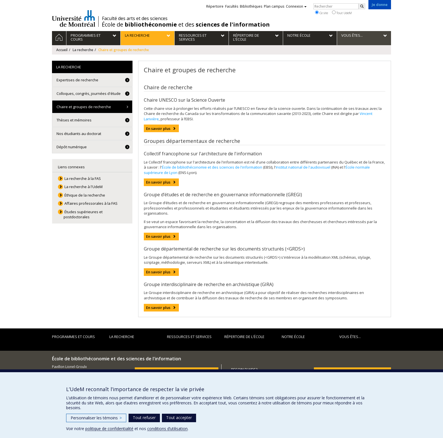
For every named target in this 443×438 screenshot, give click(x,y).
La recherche (83, 49)
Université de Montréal (73, 18)
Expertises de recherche (77, 79)
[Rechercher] (362, 6)
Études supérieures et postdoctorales (83, 214)
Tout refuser (144, 417)
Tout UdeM (342, 12)
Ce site (321, 12)
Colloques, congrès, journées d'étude (89, 93)
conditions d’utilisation (167, 428)
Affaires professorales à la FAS (91, 203)
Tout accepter (179, 417)
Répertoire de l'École (244, 336)
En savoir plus (158, 128)
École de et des (186, 24)
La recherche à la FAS (82, 178)
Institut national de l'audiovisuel (303, 167)
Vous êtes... (350, 336)
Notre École (293, 336)
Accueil (62, 49)
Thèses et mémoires (74, 120)
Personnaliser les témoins (96, 417)
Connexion (296, 6)
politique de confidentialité (109, 428)
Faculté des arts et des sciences (135, 18)
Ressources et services (189, 336)
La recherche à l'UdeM (83, 186)
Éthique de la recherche (84, 195)
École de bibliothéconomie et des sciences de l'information (212, 167)
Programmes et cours (73, 336)
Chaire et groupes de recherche (84, 106)
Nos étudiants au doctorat (79, 133)
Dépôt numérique (72, 146)
